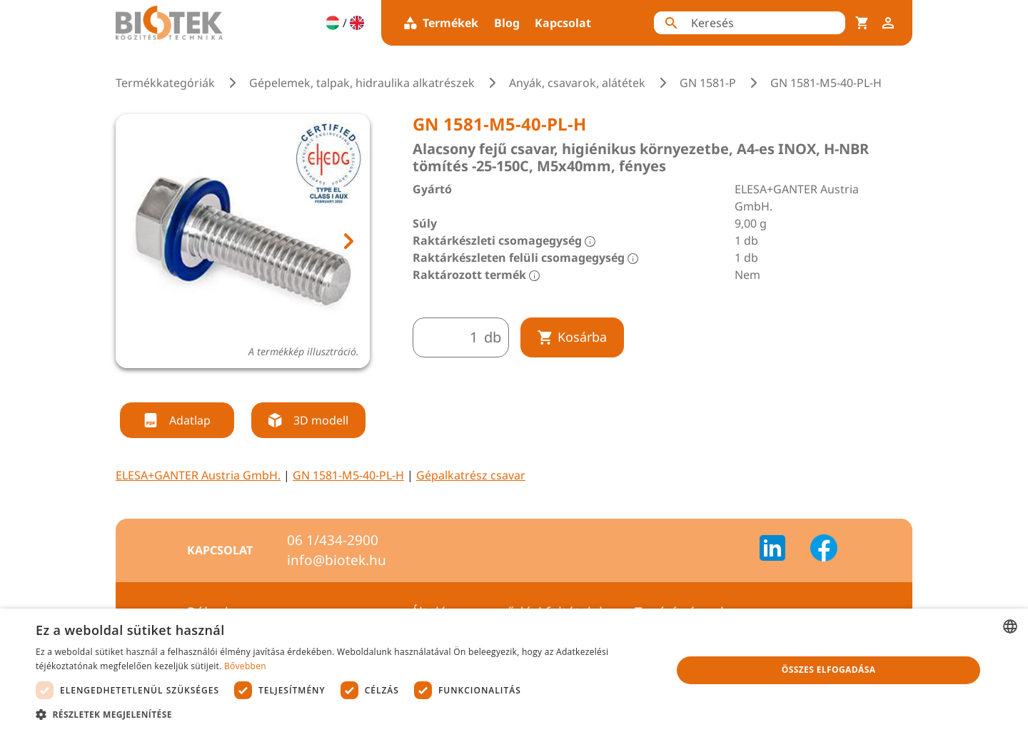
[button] (344, 714)
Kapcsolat (563, 23)
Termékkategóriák (165, 83)
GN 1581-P (708, 83)
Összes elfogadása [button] (829, 670)
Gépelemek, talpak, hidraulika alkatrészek (362, 83)
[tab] (229, 385)
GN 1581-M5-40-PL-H (348, 475)
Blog (507, 23)
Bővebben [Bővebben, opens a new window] (245, 666)
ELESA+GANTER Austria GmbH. (198, 475)
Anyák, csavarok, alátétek (577, 83)
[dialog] (514, 670)
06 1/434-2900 (332, 540)
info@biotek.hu (336, 560)
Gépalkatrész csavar (470, 475)
